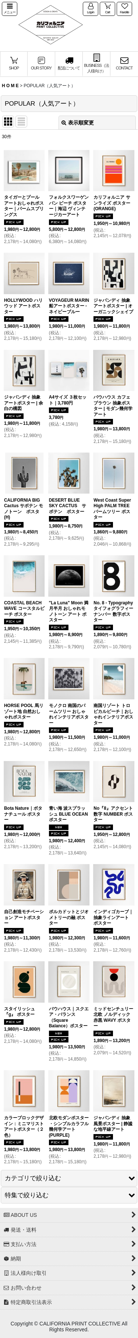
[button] (9, 9)
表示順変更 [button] (77, 123)
